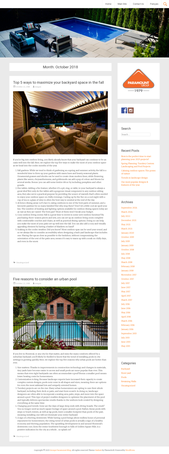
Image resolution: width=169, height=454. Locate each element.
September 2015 (129, 333)
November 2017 (128, 275)
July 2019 (125, 241)
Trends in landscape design (134, 178)
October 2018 (127, 249)
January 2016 (127, 329)
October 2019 (127, 237)
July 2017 (125, 283)
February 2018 (128, 266)
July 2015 (125, 337)
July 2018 (125, 254)
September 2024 (129, 207)
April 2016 (126, 316)
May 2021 (125, 224)
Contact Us (138, 4)
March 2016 (126, 321)
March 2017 (126, 300)
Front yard (126, 373)
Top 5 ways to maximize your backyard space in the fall (58, 82)
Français (154, 4)
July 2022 (125, 216)
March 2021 (126, 228)
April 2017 (126, 295)
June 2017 (125, 287)
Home (108, 4)
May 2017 (125, 291)
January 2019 (127, 245)
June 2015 (125, 342)
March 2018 (126, 262)
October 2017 (127, 279)
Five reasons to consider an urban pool (45, 279)
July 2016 (125, 304)
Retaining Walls (128, 381)
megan (38, 87)
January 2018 (127, 270)
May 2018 (125, 258)
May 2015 (125, 346)
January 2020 (127, 233)
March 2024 (127, 212)
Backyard (125, 369)
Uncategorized (22, 262)
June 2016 (126, 308)
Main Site (122, 4)
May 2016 (125, 312)
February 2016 (128, 325)
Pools (124, 377)
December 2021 (128, 220)
